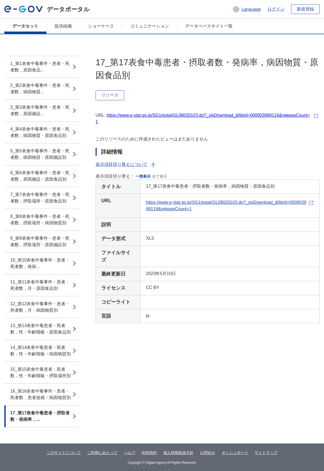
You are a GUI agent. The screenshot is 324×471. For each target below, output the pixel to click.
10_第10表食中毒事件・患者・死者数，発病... (40, 263)
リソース (110, 95)
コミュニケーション (149, 26)
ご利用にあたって (102, 453)
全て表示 (159, 176)
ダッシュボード (235, 453)
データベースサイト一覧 (209, 26)
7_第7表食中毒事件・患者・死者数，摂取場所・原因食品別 (39, 197)
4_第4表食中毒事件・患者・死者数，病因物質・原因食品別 (39, 132)
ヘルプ (129, 453)
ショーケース (101, 26)
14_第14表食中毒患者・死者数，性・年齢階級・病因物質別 (40, 350)
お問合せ (207, 453)
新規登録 (305, 9)
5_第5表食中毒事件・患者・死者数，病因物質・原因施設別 (39, 154)
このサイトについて (64, 453)
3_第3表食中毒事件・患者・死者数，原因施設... (39, 110)
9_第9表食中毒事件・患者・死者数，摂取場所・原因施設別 (39, 241)
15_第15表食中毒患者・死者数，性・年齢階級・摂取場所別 (40, 372)
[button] (246, 9)
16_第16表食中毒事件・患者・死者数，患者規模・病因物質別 (40, 394)
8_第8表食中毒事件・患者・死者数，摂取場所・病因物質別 (39, 219)
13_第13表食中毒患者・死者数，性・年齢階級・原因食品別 (40, 328)
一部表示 (143, 176)
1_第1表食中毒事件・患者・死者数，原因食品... (39, 66)
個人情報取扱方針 (178, 453)
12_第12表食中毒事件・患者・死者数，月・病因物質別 (40, 306)
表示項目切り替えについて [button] (126, 164)
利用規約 (149, 453)
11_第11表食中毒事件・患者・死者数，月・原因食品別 (40, 285)
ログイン (276, 9)
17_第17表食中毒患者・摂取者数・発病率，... (40, 416)
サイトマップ (266, 453)
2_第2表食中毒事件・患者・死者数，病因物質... (39, 88)
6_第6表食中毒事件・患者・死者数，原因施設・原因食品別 (39, 175)
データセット (25, 26)
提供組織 (63, 26)
